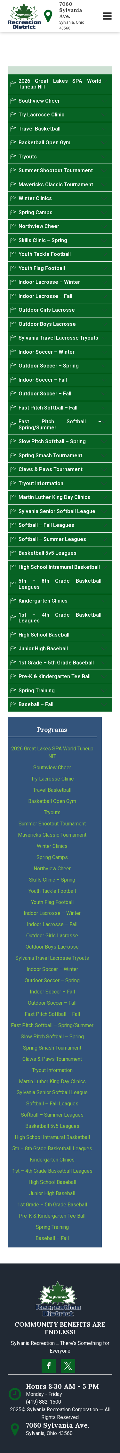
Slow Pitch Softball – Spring (52, 1037)
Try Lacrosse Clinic (52, 779)
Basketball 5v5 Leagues (52, 1126)
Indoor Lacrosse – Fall (52, 924)
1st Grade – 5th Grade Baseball (52, 1205)
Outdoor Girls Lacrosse (52, 936)
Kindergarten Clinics (52, 1160)
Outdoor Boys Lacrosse (52, 947)
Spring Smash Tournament (52, 1048)
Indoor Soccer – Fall (52, 992)
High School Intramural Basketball (52, 1137)
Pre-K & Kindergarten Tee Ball (52, 1216)
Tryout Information (52, 1070)
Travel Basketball (52, 790)
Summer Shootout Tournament (52, 824)
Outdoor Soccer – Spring (52, 980)
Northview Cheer (52, 869)
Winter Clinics (52, 846)
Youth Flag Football (52, 902)
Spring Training (52, 1227)
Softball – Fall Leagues (52, 1104)
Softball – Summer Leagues (52, 1115)
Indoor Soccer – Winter (52, 969)
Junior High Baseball (52, 1193)
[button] (107, 16)
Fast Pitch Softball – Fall (52, 1014)
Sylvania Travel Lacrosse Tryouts (52, 958)
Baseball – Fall (52, 1238)
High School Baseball (52, 1182)
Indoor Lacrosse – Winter (52, 913)
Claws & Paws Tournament (52, 1059)
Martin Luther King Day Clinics (52, 1081)
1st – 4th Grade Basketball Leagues (52, 1171)
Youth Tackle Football (52, 891)
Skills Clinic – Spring (52, 880)
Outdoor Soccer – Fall (52, 1003)
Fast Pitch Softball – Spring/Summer (52, 1025)
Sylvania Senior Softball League (52, 1092)
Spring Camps (52, 857)
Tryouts (52, 812)
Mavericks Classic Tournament (52, 835)
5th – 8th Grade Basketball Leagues (52, 1148)
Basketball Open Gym (52, 801)
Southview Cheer (52, 768)
